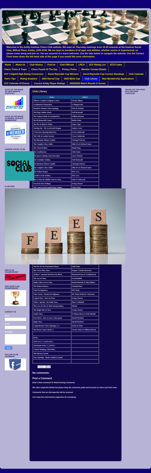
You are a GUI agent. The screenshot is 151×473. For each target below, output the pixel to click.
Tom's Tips (10, 79)
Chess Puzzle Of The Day (44, 69)
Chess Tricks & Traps (15, 69)
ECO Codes (116, 65)
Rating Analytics (28, 79)
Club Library (91, 79)
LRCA (82, 65)
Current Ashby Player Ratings (49, 83)
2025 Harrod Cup (50, 79)
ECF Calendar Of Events (17, 83)
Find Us (51, 65)
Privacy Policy (69, 69)
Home (8, 65)
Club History (36, 65)
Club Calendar (136, 74)
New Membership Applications (118, 79)
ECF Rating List (97, 65)
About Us (20, 65)
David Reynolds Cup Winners (63, 74)
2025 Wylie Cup (72, 79)
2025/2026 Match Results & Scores (88, 83)
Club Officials (67, 65)
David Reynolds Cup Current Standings (103, 74)
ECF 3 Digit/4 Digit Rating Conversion (23, 74)
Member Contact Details (93, 69)
